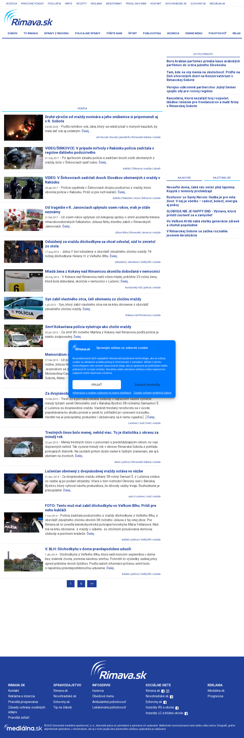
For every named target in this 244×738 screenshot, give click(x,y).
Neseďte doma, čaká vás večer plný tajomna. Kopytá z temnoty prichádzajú (201, 189)
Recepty (81, 3)
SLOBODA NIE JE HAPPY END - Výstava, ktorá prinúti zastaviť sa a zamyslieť (201, 213)
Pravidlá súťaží (18, 717)
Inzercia (11, 3)
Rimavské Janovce (140, 232)
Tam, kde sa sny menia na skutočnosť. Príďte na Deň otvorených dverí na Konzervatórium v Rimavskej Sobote (203, 76)
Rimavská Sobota (141, 137)
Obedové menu (103, 696)
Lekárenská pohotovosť (109, 707)
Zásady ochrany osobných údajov (152, 393)
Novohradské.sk (64, 696)
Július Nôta (121, 232)
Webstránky (114, 3)
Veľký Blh (146, 262)
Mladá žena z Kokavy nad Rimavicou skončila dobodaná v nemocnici (102, 271)
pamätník (124, 137)
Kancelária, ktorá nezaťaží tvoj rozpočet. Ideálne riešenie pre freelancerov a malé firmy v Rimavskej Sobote (203, 102)
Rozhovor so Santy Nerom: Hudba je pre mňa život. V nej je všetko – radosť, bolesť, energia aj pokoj (202, 201)
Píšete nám (114, 33)
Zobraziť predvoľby (147, 384)
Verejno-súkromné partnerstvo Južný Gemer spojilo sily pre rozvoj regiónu (201, 89)
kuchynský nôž (133, 287)
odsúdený (120, 262)
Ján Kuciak (102, 137)
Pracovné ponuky (32, 3)
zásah (156, 168)
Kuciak (114, 137)
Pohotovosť (217, 33)
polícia (147, 287)
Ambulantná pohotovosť (109, 702)
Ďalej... (86, 131)
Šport (132, 33)
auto (131, 496)
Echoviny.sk (198, 3)
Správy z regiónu (56, 33)
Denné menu (193, 33)
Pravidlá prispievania (23, 702)
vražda (156, 137)
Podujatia (54, 3)
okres (117, 462)
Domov (13, 33)
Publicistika (152, 33)
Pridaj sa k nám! (136, 3)
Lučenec (133, 423)
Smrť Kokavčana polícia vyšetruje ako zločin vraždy (88, 327)
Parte (68, 3)
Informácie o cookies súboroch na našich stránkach (102, 393)
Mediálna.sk (217, 3)
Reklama (96, 3)
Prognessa (215, 696)
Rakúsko (127, 198)
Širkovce (137, 168)
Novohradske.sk (176, 3)
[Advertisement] (82, 73)
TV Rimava (31, 33)
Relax (237, 33)
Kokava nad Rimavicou (138, 315)
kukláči (127, 168)
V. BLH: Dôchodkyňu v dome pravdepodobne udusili (88, 549)
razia (137, 198)
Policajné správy (87, 33)
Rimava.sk (60, 691)
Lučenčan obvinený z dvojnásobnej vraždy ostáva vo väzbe (94, 471)
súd (142, 423)
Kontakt (156, 3)
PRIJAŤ (96, 384)
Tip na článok (62, 707)
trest (148, 423)
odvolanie (133, 262)
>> (91, 583)
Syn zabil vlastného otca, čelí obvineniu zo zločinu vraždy (93, 299)
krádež (126, 574)
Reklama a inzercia (21, 696)
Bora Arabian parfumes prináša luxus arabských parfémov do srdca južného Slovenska (203, 63)
